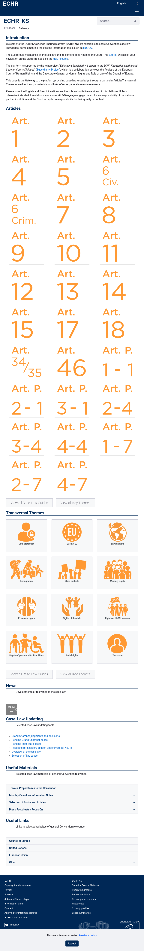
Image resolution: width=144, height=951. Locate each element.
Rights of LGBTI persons (117, 618)
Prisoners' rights (26, 618)
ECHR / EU (72, 543)
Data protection (26, 543)
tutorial (113, 54)
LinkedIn (15, 926)
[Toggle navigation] (137, 11)
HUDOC (87, 47)
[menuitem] (38, 876)
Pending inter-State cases (26, 738)
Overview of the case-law (26, 746)
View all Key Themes (75, 503)
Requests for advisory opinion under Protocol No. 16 (42, 742)
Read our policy (88, 935)
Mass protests (72, 581)
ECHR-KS (16, 20)
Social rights (72, 655)
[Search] (114, 21)
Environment (117, 543)
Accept (72, 943)
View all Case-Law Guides (29, 503)
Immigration (26, 581)
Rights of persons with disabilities (26, 655)
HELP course (60, 58)
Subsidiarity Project (48, 69)
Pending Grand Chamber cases (30, 735)
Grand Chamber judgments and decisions (36, 731)
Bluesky (14, 920)
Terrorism (117, 655)
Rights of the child (72, 618)
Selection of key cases (25, 750)
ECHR (10, 3)
